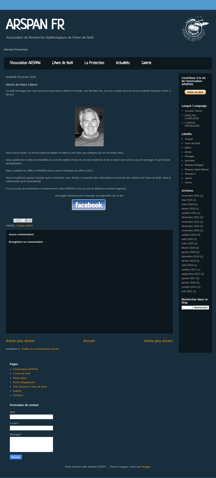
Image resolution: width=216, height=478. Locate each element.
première (190, 160)
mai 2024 (187, 199)
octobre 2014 (189, 286)
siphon (188, 178)
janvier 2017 (189, 278)
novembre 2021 (190, 221)
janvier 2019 (189, 260)
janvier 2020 (189, 252)
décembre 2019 (190, 256)
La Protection (94, 63)
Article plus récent (20, 341)
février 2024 (188, 208)
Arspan (20, 225)
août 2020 (187, 239)
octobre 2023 (189, 212)
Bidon (188, 147)
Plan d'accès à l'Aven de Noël (30, 386)
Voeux (188, 182)
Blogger (146, 466)
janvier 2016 (189, 282)
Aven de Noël (192, 143)
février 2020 (188, 247)
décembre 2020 (190, 226)
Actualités (123, 63)
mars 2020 (188, 243)
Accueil (89, 341)
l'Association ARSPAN (25, 63)
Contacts (18, 395)
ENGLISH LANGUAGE (192, 117)
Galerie (146, 63)
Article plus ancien (158, 341)
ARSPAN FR (35, 25)
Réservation (20, 377)
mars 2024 (188, 204)
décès (29, 225)
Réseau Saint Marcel (197, 169)
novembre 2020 (190, 230)
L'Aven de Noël (62, 63)
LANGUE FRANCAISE (192, 124)
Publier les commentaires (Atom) (40, 348)
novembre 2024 (190, 195)
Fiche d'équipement (24, 382)
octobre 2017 (189, 269)
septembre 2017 (191, 273)
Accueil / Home (193, 110)
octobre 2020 (189, 234)
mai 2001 (187, 291)
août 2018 (187, 265)
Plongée (189, 156)
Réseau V (190, 173)
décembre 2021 (190, 217)
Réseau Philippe (194, 164)
